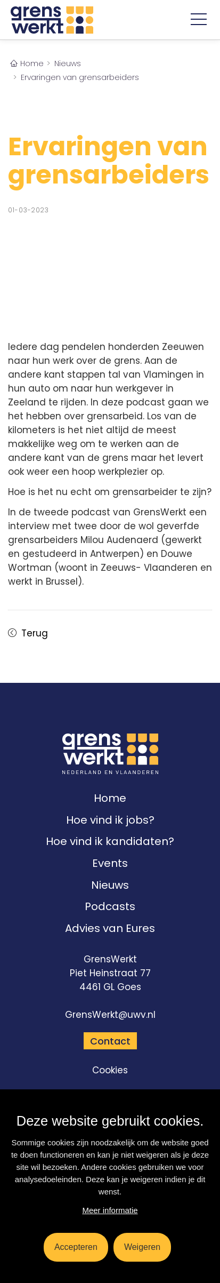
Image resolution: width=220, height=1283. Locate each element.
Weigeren (142, 1247)
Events (110, 863)
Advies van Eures (110, 928)
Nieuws (110, 885)
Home (110, 798)
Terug (33, 633)
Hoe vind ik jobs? (110, 819)
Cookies (110, 1070)
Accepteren (75, 1247)
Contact (110, 1041)
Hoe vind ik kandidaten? (110, 841)
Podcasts (110, 906)
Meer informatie (109, 1210)
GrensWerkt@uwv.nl (110, 1014)
